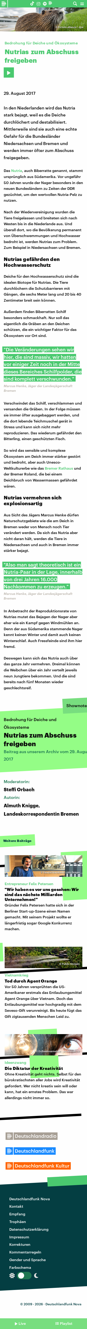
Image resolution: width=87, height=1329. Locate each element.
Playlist (66, 1323)
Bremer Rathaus (59, 468)
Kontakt (16, 1206)
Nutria (16, 170)
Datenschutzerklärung (28, 1229)
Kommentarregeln (25, 1252)
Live (22, 1323)
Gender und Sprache (27, 1259)
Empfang (17, 1214)
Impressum (19, 1237)
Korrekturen (19, 1244)
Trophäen (17, 1221)
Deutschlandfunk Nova (29, 1199)
